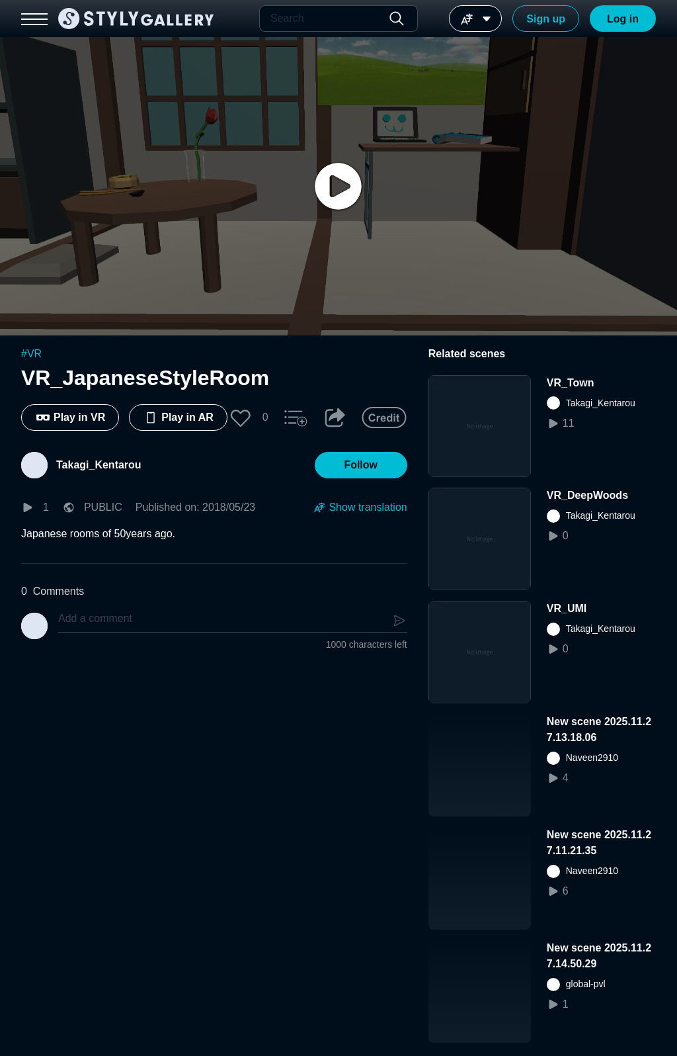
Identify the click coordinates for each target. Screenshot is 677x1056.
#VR (31, 353)
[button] (240, 417)
